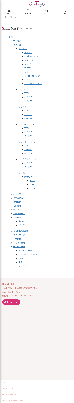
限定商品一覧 (19, 246)
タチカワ (28, 101)
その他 (22, 172)
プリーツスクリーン (27, 141)
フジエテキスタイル (33, 83)
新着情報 (17, 217)
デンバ (16, 209)
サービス (17, 40)
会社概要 (17, 201)
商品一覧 (17, 44)
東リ (26, 71)
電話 (64, 11)
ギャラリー (18, 194)
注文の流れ (18, 198)
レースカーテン (25, 266)
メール (46, 11)
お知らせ (23, 221)
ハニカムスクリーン (27, 159)
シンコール (29, 60)
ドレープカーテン (26, 250)
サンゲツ (28, 64)
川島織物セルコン (32, 56)
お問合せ (17, 205)
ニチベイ (28, 97)
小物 (21, 258)
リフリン (28, 79)
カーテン (23, 48)
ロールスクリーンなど (28, 254)
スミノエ (28, 52)
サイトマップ (19, 234)
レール (22, 89)
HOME (10, 36)
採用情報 (17, 238)
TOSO (27, 93)
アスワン (28, 68)
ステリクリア (19, 213)
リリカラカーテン (32, 75)
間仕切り (28, 176)
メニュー (9, 11)
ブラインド (23, 106)
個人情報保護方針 (21, 231)
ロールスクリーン (26, 124)
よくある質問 (19, 242)
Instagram (27, 11)
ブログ (22, 225)
